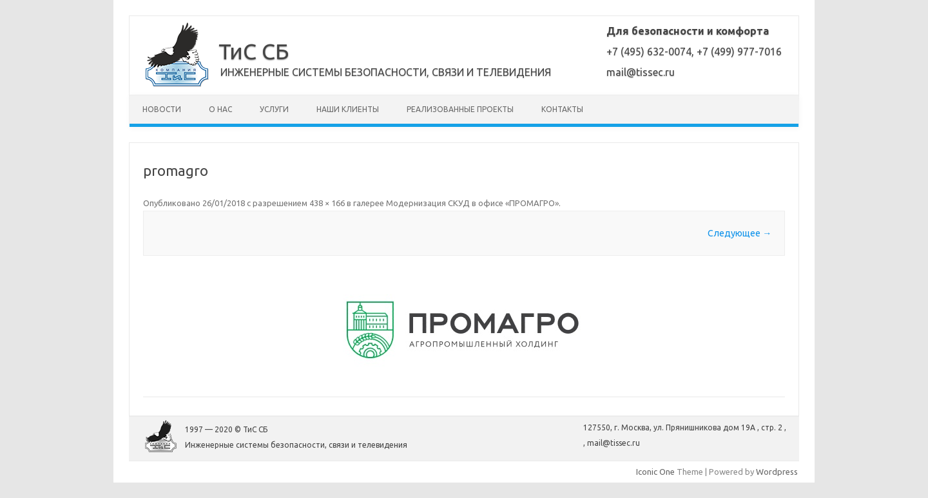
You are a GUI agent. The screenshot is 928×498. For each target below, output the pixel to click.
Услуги (274, 109)
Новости (161, 109)
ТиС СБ (253, 51)
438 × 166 (327, 202)
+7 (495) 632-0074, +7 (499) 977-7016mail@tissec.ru (694, 51)
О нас (220, 109)
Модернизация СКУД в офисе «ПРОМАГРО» (472, 202)
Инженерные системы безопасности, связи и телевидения (385, 72)
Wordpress (777, 471)
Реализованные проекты (460, 109)
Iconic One (655, 471)
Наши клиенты (347, 109)
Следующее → (739, 233)
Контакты (562, 109)
